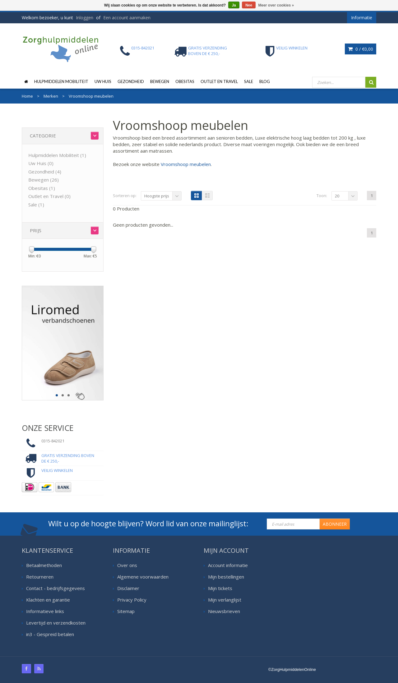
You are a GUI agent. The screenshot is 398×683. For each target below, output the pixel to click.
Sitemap (126, 611)
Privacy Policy (131, 600)
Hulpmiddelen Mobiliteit (61, 81)
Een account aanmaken (126, 18)
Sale (248, 81)
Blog (264, 81)
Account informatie (228, 565)
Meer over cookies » (276, 5)
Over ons (127, 565)
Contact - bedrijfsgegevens (55, 588)
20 (337, 196)
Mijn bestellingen (226, 577)
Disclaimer (128, 588)
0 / (360, 49)
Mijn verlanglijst (224, 600)
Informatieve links (45, 611)
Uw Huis (103, 81)
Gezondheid (131, 81)
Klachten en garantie (48, 600)
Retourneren (39, 577)
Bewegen (159, 81)
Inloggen (84, 18)
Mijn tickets (220, 588)
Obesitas (184, 81)
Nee (248, 5)
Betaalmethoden (44, 565)
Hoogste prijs (156, 196)
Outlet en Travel (219, 81)
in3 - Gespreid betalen (50, 634)
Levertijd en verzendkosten (56, 623)
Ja (234, 5)
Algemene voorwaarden (143, 577)
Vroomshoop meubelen (186, 164)
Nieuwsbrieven (224, 611)
